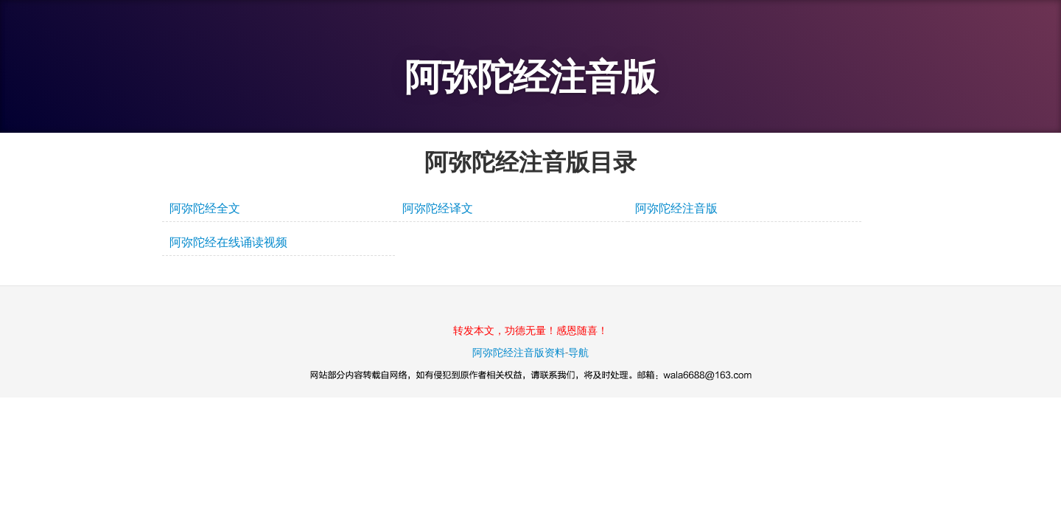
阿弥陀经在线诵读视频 (228, 242)
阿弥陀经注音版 (531, 77)
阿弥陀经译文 (437, 208)
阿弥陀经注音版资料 (518, 352)
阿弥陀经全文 (204, 208)
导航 (578, 352)
